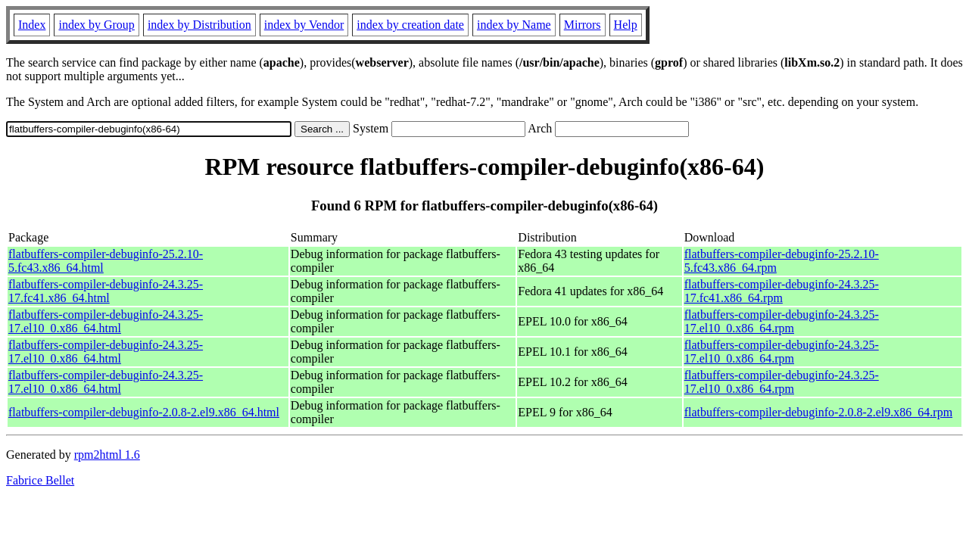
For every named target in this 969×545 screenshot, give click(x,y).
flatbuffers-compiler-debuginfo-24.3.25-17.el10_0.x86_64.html (105, 321)
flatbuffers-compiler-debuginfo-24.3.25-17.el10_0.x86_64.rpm (781, 321)
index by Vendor (304, 24)
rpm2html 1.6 (107, 454)
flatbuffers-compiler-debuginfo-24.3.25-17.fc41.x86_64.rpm (781, 291)
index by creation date (410, 24)
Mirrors (582, 24)
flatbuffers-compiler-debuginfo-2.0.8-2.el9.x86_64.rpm (818, 412)
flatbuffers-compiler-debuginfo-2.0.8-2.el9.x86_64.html (143, 412)
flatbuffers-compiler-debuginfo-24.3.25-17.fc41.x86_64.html (105, 291)
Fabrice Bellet (40, 480)
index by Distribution (199, 24)
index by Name (514, 24)
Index (31, 24)
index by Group (96, 24)
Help (625, 24)
